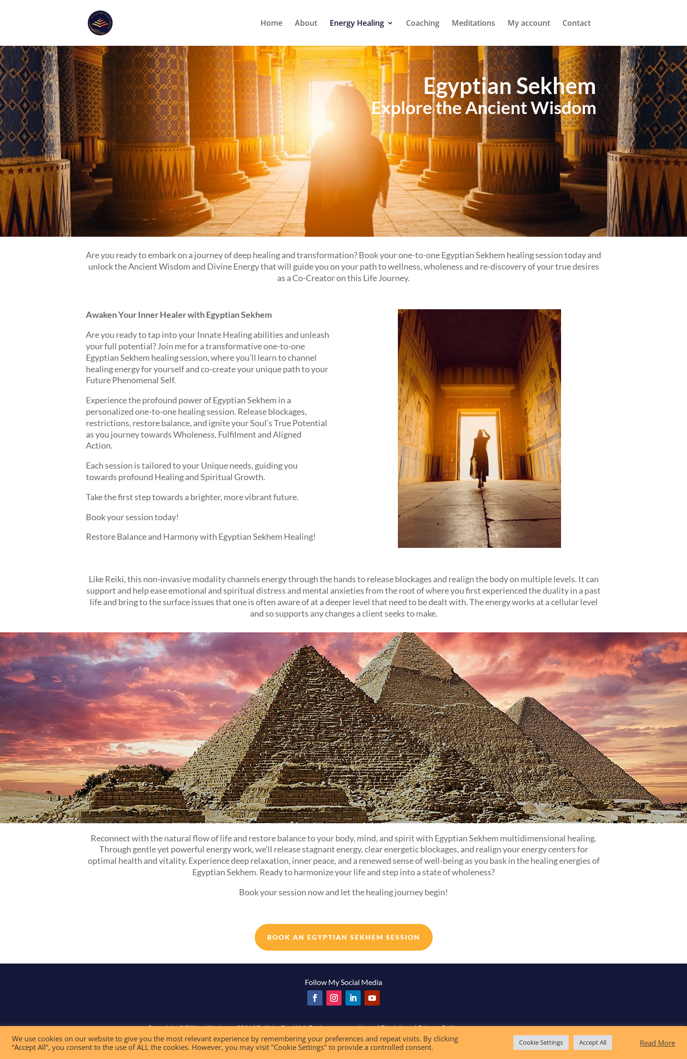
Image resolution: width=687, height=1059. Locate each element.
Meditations (473, 24)
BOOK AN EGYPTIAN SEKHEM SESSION (343, 937)
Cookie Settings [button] (541, 1042)
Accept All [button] (592, 1042)
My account (529, 24)
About (306, 24)
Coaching (422, 24)
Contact (576, 24)
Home (271, 24)
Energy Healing (357, 24)
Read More (657, 1042)
